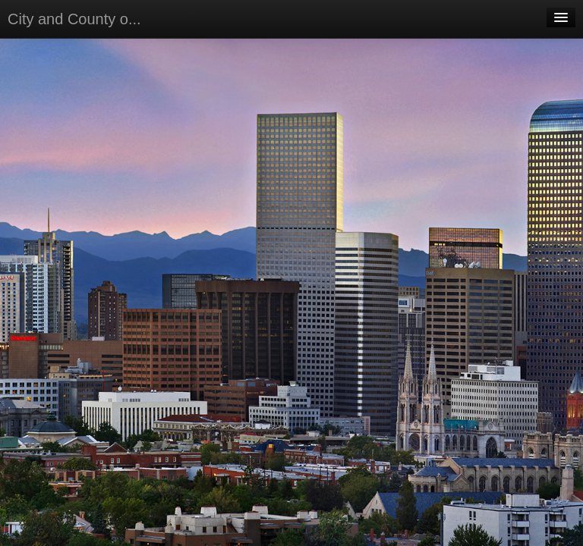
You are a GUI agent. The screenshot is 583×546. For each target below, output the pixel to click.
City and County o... (74, 19)
